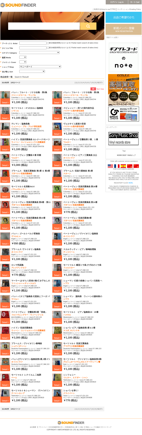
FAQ (113, 9)
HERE (130, 183)
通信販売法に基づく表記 (74, 427)
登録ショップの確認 (93, 427)
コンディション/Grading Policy (129, 9)
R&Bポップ (132, 155)
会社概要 (33, 427)
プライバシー (43, 427)
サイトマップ (106, 427)
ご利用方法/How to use (101, 9)
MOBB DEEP (122, 155)
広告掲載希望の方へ (57, 427)
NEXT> (100, 82)
